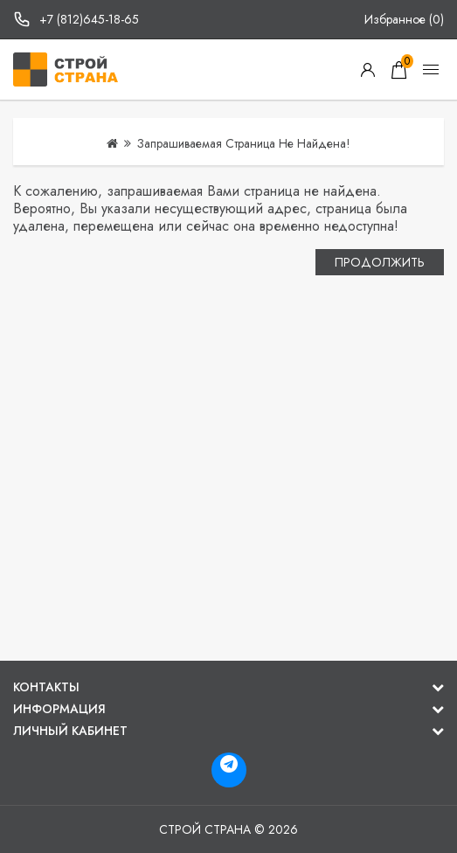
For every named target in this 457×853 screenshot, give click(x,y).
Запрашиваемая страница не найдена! (243, 143)
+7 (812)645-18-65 (89, 19)
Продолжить (380, 262)
